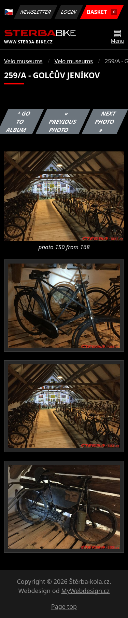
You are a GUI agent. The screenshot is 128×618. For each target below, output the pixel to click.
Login (69, 12)
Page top (64, 606)
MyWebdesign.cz (85, 591)
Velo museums (23, 61)
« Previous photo (62, 122)
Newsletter (35, 12)
